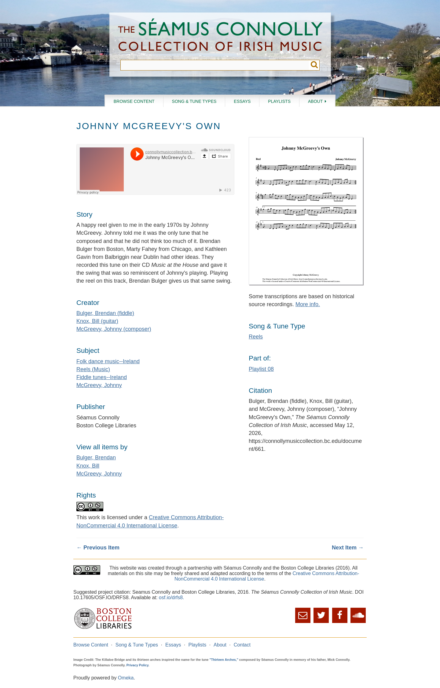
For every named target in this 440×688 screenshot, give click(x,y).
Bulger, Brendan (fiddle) (105, 313)
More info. (307, 304)
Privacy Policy (137, 665)
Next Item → (348, 548)
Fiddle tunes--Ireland (101, 377)
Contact (242, 644)
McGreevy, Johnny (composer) (113, 329)
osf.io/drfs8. (171, 597)
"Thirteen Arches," (224, 659)
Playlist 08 (261, 369)
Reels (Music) (93, 369)
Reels (256, 337)
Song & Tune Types (194, 101)
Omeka (126, 677)
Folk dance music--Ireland (108, 361)
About (315, 101)
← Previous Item (97, 548)
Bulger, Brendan (96, 457)
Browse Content (134, 101)
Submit (314, 65)
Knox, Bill (87, 466)
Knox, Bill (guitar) (97, 321)
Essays (242, 101)
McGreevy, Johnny (99, 385)
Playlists (279, 101)
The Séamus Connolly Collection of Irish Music (220, 36)
